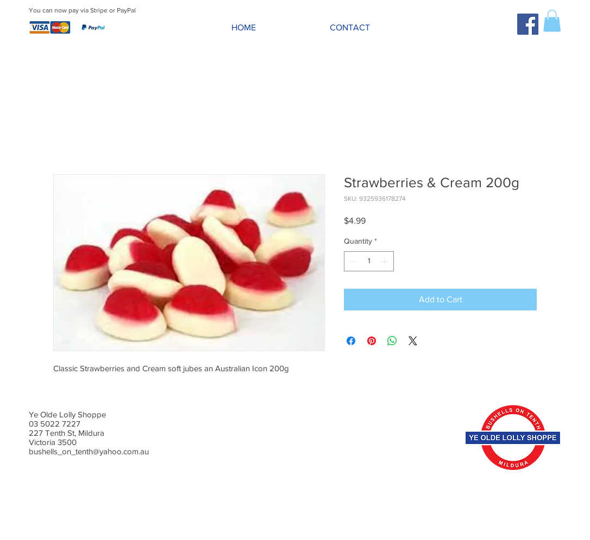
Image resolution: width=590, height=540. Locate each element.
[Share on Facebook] (350, 340)
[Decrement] (352, 261)
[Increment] (385, 261)
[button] (552, 21)
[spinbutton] (369, 261)
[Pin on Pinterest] (371, 340)
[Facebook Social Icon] (527, 24)
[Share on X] (412, 340)
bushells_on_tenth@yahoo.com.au (89, 451)
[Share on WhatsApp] (392, 340)
